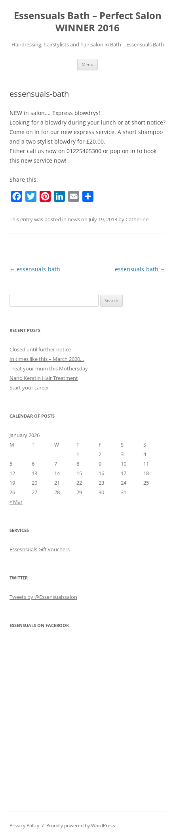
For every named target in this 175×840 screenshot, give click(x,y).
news (74, 219)
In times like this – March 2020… (47, 358)
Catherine (137, 219)
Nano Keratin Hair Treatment (44, 378)
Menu (87, 64)
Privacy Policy (24, 825)
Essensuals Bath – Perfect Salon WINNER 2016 (88, 22)
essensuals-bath (35, 269)
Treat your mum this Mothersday (49, 368)
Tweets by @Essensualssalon (43, 596)
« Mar (16, 501)
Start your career (29, 387)
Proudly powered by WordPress (80, 825)
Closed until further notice (40, 349)
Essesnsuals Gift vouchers (40, 549)
